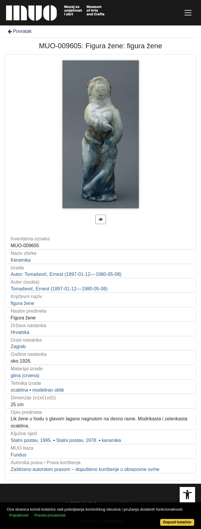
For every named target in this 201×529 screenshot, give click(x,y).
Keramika (21, 260)
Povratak (19, 31)
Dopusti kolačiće (177, 522)
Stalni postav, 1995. (31, 440)
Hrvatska (20, 332)
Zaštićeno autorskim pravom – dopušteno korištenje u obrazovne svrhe (85, 469)
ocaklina (19, 390)
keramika (111, 440)
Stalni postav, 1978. (76, 440)
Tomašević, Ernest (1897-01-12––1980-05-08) (59, 288)
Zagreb (18, 346)
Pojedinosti (18, 515)
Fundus (18, 454)
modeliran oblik (48, 390)
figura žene (22, 303)
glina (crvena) (25, 375)
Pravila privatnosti (49, 515)
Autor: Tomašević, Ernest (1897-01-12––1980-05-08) (66, 274)
